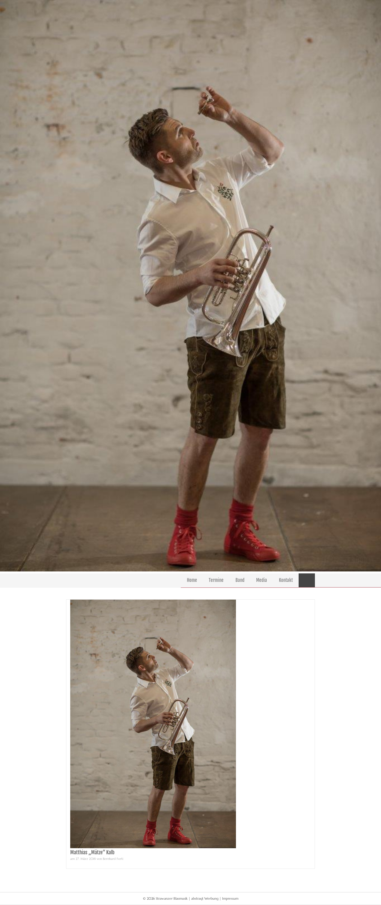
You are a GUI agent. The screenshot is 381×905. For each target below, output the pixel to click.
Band (239, 580)
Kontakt (286, 580)
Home (192, 580)
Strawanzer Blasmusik (172, 898)
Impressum (230, 898)
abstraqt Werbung (204, 898)
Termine (216, 580)
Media (261, 580)
